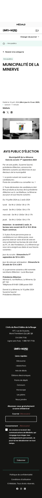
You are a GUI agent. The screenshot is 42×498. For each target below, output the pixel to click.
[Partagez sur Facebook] (4, 112)
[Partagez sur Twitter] (7, 112)
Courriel (21, 414)
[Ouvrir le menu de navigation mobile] (37, 30)
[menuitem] (29, 37)
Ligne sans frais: (21, 341)
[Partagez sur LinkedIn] (11, 112)
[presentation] (22, 451)
